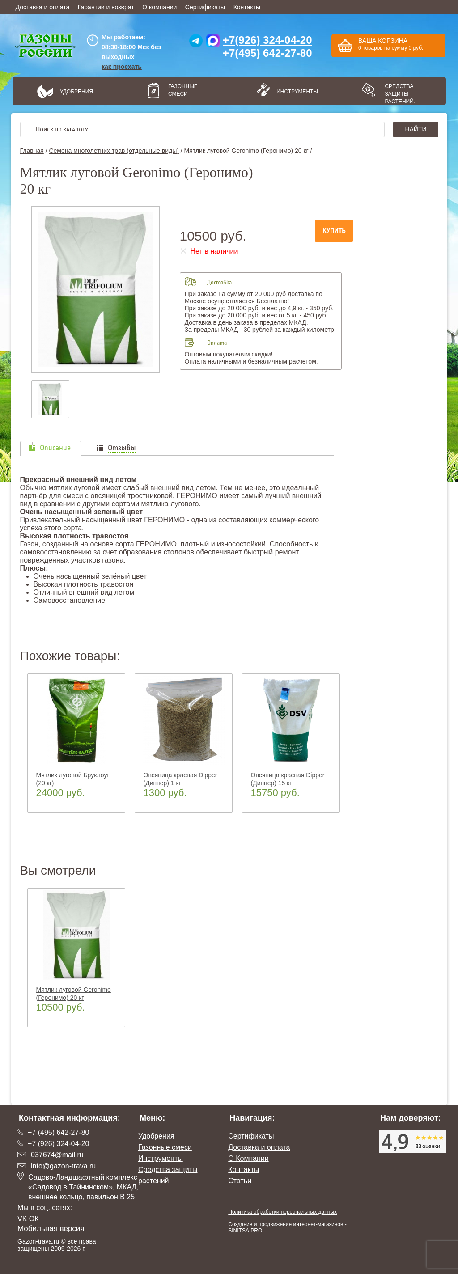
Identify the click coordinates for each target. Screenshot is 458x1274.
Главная (32, 150)
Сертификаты (205, 7)
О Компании (248, 1158)
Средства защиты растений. (400, 94)
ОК (34, 1219)
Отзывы (122, 448)
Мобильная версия (51, 1228)
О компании (159, 7)
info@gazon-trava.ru (63, 1166)
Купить (333, 230)
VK (22, 1219)
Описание (55, 448)
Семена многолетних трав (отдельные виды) (113, 150)
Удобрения (76, 92)
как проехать (122, 66)
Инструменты (294, 92)
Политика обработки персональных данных (282, 1212)
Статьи (239, 1181)
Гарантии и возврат (106, 7)
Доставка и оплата (43, 7)
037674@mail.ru (57, 1155)
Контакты (246, 7)
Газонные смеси (183, 90)
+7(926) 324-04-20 (267, 40)
